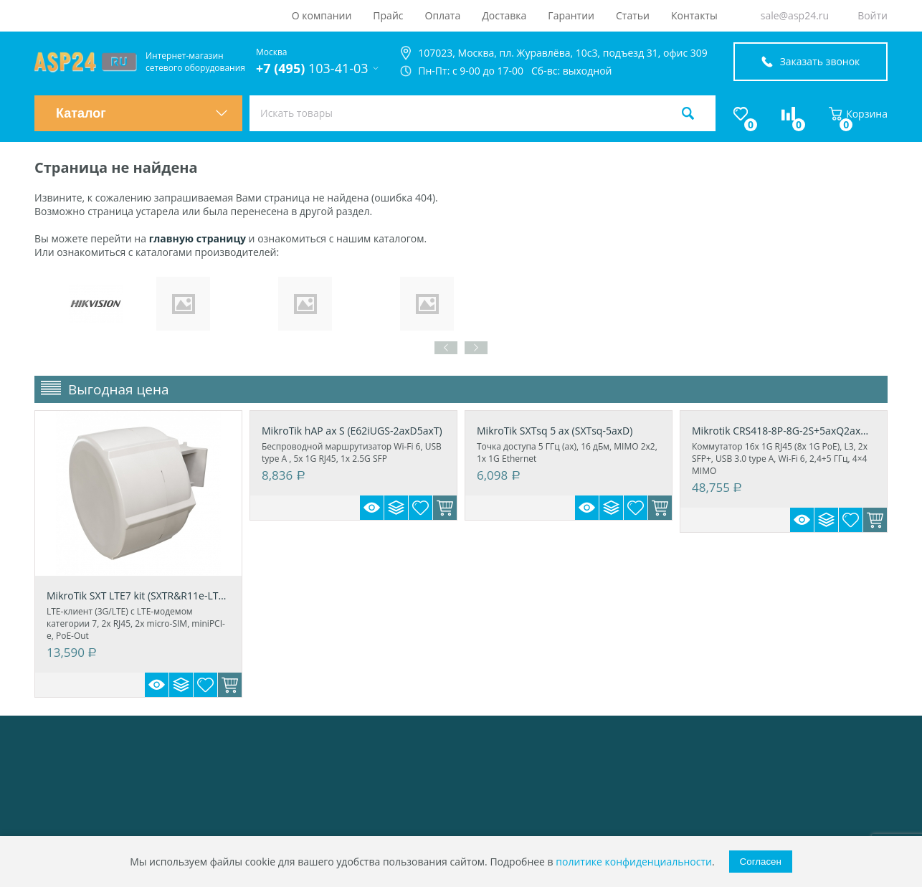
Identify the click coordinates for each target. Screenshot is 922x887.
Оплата (443, 15)
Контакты (694, 15)
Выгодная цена (118, 389)
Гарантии (571, 15)
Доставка (504, 15)
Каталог (142, 113)
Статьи (633, 15)
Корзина (858, 113)
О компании (322, 15)
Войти (872, 15)
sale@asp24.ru (795, 15)
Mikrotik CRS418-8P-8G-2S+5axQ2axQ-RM (783, 430)
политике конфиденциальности (634, 861)
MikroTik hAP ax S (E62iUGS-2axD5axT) (352, 430)
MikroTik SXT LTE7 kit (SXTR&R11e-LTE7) (138, 595)
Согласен (760, 861)
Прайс (388, 15)
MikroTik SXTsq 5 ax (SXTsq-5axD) (554, 430)
